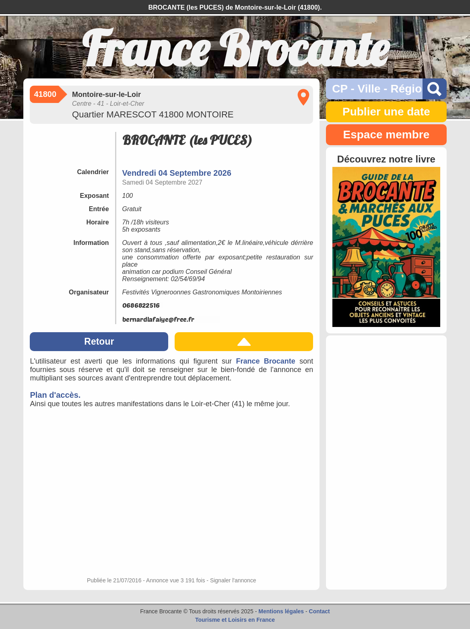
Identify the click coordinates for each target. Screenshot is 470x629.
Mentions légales (281, 611)
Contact (319, 611)
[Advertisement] (386, 462)
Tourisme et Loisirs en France (235, 620)
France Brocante (265, 361)
